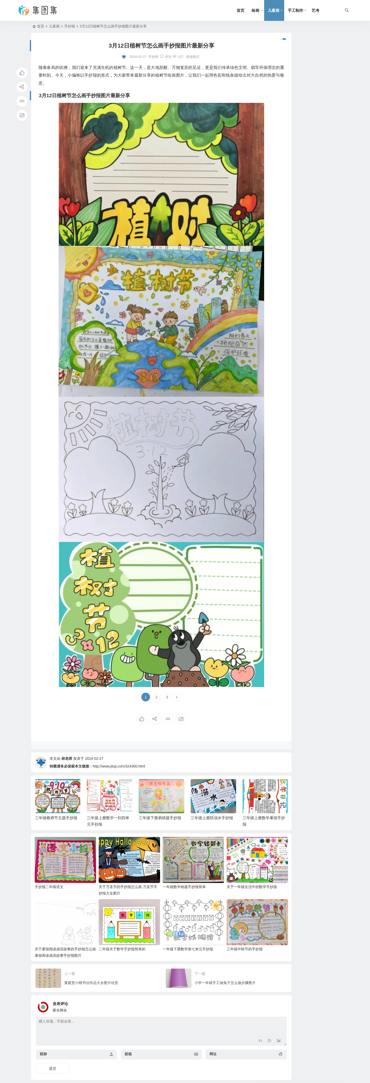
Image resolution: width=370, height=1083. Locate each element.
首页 (240, 10)
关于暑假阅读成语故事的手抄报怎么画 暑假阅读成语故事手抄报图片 (60, 935)
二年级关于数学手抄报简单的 (112, 929)
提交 (52, 1048)
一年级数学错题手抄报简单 (165, 874)
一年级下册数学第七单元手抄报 (169, 929)
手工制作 (295, 10)
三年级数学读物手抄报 (308, 209)
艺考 (315, 10)
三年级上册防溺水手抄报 (309, 163)
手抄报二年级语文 (49, 874)
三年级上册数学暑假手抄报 (311, 186)
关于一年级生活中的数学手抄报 (223, 874)
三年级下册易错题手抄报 (309, 139)
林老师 (66, 758)
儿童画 (273, 10)
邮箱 (115, 1034)
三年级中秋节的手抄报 (216, 929)
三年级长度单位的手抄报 (309, 256)
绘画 (255, 10)
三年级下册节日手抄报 (308, 69)
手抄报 (69, 26)
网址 (188, 1034)
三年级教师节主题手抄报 (309, 93)
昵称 (43, 1034)
